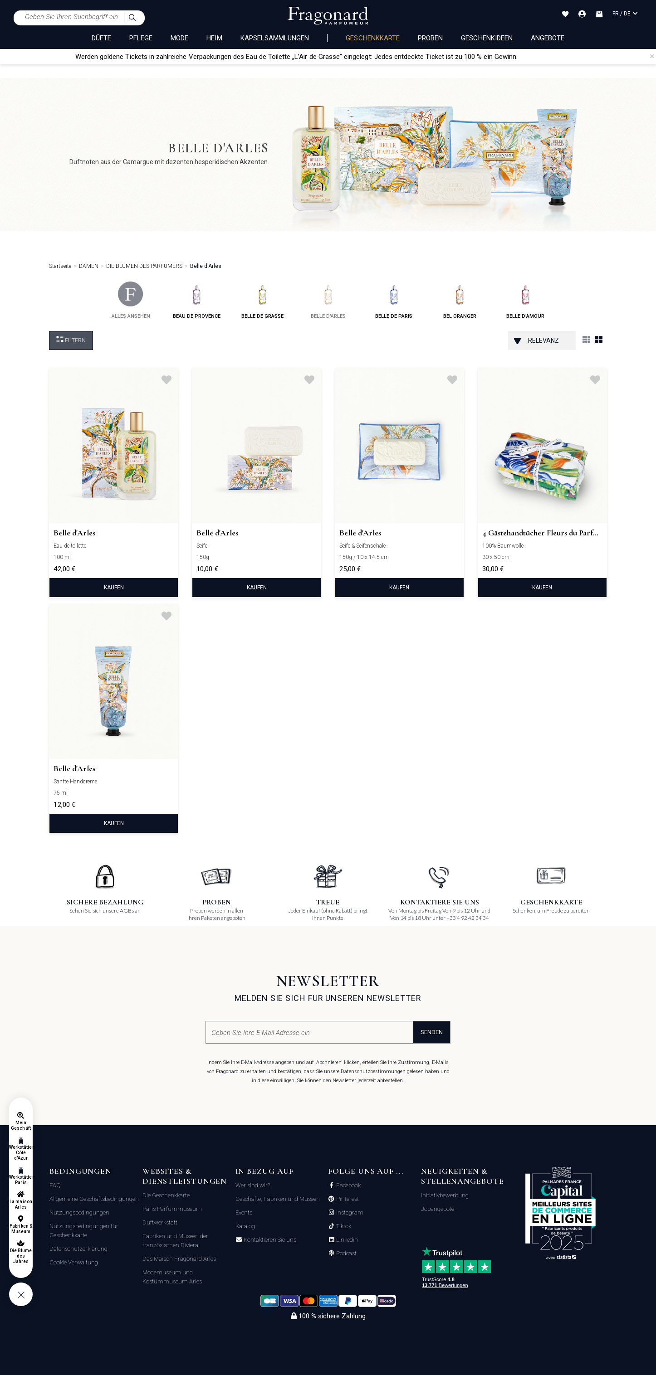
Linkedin (346, 1240)
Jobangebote (437, 1208)
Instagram (349, 1212)
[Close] (652, 56)
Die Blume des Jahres (21, 1256)
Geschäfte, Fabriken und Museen (277, 1198)
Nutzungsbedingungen (79, 1212)
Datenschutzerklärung (78, 1248)
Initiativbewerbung (445, 1195)
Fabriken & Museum (21, 1229)
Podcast (346, 1253)
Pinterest (347, 1199)
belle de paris (393, 300)
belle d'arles (328, 300)
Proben (430, 38)
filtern (71, 340)
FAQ (55, 1185)
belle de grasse (262, 300)
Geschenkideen (487, 38)
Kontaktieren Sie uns (269, 1240)
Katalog (245, 1226)
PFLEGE (140, 38)
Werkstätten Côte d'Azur (21, 1153)
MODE (179, 38)
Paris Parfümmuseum (172, 1208)
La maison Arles (21, 1204)
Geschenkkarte (373, 38)
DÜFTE (101, 38)
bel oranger (459, 300)
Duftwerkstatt (159, 1222)
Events (243, 1212)
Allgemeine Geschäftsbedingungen (94, 1198)
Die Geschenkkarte (166, 1195)
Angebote (547, 38)
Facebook (348, 1185)
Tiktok (343, 1226)
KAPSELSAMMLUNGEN (274, 38)
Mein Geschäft (20, 1125)
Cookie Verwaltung (73, 1262)
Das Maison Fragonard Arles (179, 1258)
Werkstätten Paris (21, 1180)
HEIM (214, 38)
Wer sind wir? (252, 1185)
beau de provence (196, 300)
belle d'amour (525, 300)
